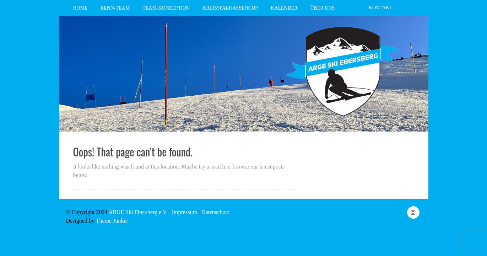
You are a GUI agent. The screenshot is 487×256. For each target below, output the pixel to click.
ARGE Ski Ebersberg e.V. (138, 212)
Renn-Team (115, 8)
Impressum (184, 212)
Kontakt (381, 7)
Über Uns (322, 8)
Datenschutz (215, 212)
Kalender (284, 8)
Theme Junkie (112, 221)
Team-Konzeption (166, 8)
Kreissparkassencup (230, 8)
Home (80, 8)
